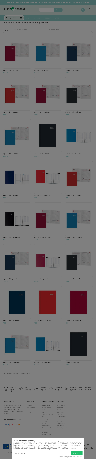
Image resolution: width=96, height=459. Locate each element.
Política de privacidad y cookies (71, 457)
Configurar (20, 453)
